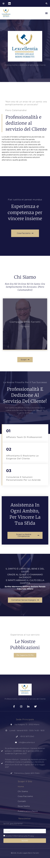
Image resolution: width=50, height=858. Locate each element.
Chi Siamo (23, 791)
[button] (46, 3)
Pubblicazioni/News (28, 811)
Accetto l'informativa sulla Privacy (19, 836)
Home (21, 786)
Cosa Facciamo (25, 796)
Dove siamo (24, 806)
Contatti (22, 801)
